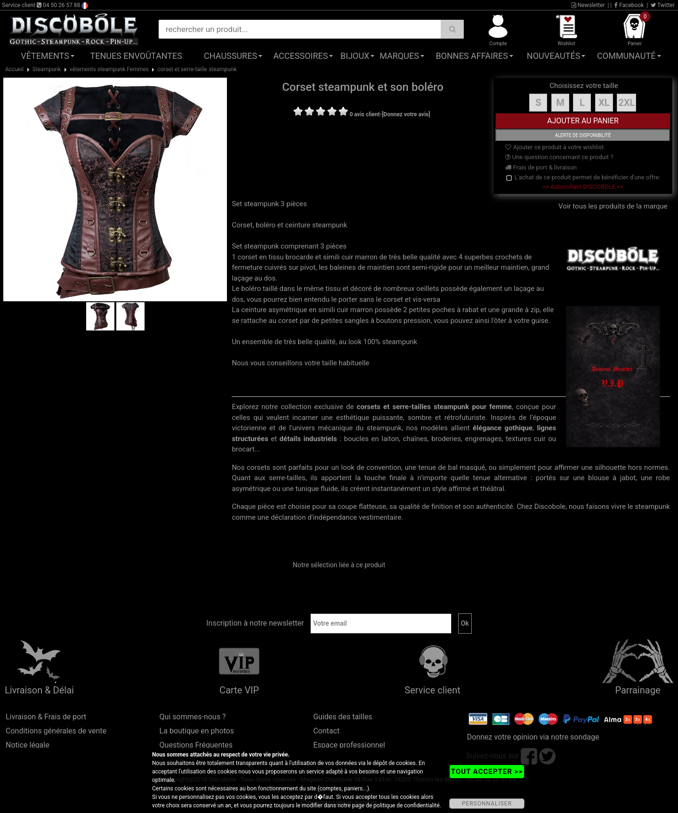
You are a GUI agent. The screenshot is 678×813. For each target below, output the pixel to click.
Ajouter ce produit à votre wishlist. (555, 147)
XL (604, 102)
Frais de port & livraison (541, 167)
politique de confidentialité (406, 805)
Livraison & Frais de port (46, 716)
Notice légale (27, 745)
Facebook (629, 5)
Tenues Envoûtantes (136, 56)
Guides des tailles (342, 716)
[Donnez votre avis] (406, 114)
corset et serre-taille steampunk (196, 69)
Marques (399, 56)
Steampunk (46, 69)
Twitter (663, 5)
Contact (326, 730)
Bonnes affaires (472, 56)
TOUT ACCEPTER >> (487, 771)
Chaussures (230, 56)
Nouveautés (554, 56)
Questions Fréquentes (196, 745)
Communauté (626, 56)
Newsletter (588, 5)
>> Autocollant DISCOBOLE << (582, 186)
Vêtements (45, 56)
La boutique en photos (197, 730)
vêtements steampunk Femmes (109, 69)
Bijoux (354, 56)
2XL (626, 102)
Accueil (14, 69)
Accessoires (300, 56)
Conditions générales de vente (56, 730)
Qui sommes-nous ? (193, 716)
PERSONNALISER (487, 803)
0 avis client (364, 114)
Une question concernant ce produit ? (559, 157)
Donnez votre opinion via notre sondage (533, 737)
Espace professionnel (349, 745)
